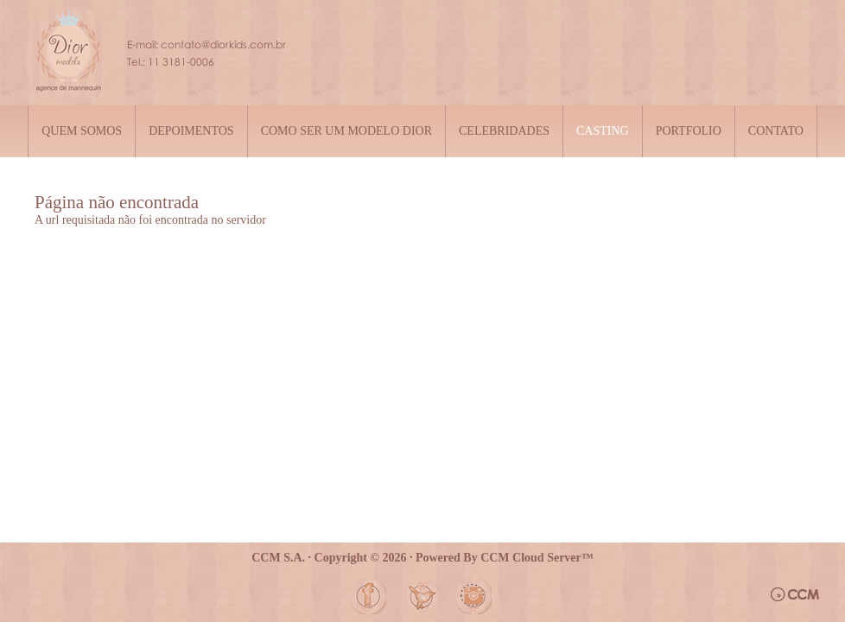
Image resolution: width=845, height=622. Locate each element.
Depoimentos (191, 130)
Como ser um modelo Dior (346, 130)
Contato (776, 130)
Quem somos (81, 130)
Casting (602, 130)
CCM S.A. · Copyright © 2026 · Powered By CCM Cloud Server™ (422, 557)
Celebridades (504, 130)
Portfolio (688, 130)
